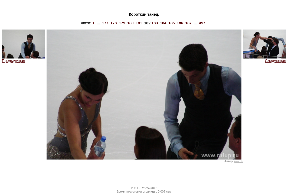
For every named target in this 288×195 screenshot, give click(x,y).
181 (139, 23)
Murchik (238, 161)
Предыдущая (23, 59)
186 (180, 23)
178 (113, 23)
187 (188, 23)
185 (171, 23)
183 (155, 23)
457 (202, 23)
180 (130, 23)
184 (163, 23)
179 (122, 23)
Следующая (264, 59)
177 (105, 23)
